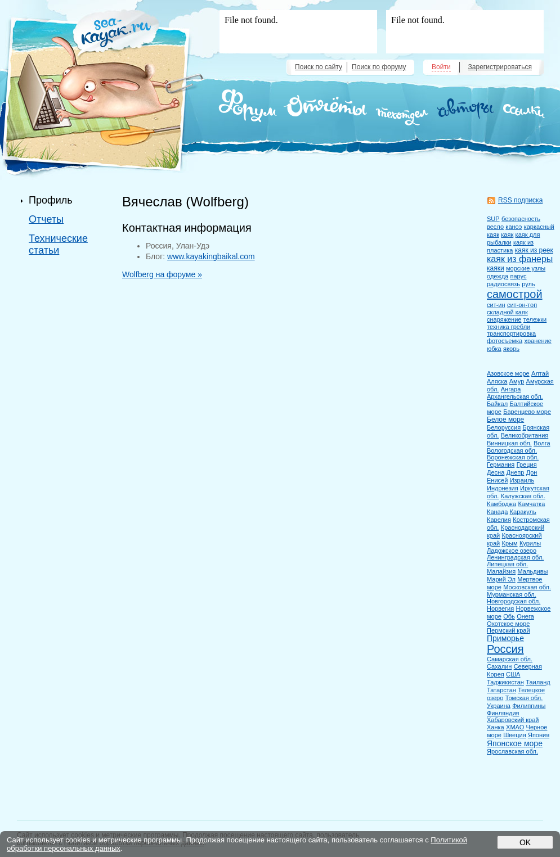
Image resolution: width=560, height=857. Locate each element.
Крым (510, 543)
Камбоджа (501, 503)
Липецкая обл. (507, 564)
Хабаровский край (513, 719)
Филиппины (528, 705)
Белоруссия (504, 427)
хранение (538, 340)
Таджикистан (505, 682)
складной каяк (507, 312)
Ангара (511, 389)
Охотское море (508, 623)
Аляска (497, 381)
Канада (497, 511)
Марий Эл (501, 579)
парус (518, 276)
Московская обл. (527, 587)
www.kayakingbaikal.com (211, 256)
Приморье (505, 638)
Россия (505, 649)
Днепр (516, 472)
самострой (515, 294)
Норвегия (500, 608)
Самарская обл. (509, 659)
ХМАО (515, 727)
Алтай (540, 373)
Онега (525, 616)
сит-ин (496, 304)
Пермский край (508, 630)
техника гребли (508, 326)
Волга (542, 443)
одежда (497, 276)
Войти (441, 67)
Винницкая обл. (509, 443)
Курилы (530, 543)
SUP (493, 218)
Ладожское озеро (511, 550)
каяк (507, 234)
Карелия (499, 519)
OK (525, 842)
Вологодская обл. (512, 450)
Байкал (497, 403)
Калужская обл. (523, 496)
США (513, 674)
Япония (538, 735)
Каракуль (523, 511)
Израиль (522, 480)
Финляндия (503, 713)
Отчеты (46, 219)
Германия (500, 464)
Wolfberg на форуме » (162, 274)
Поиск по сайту (318, 67)
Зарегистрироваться (500, 67)
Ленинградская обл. (515, 557)
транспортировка (511, 333)
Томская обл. (524, 697)
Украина (498, 705)
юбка (494, 348)
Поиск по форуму (379, 67)
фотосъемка (504, 340)
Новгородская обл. (513, 601)
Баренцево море (527, 411)
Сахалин (499, 666)
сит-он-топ (522, 304)
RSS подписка (520, 200)
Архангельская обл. (515, 396)
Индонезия (502, 488)
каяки (495, 268)
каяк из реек (534, 250)
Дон (531, 472)
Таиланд (538, 682)
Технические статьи (58, 244)
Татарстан (501, 690)
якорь (511, 348)
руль (528, 284)
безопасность (520, 218)
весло (495, 226)
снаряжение (504, 319)
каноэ (513, 226)
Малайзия (501, 571)
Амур (517, 381)
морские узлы (525, 268)
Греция (527, 464)
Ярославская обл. (512, 751)
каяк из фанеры (520, 259)
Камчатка (531, 503)
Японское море (515, 743)
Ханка (495, 727)
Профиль (51, 200)
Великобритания (524, 435)
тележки (534, 319)
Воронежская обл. (513, 457)
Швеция (514, 735)
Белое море (505, 419)
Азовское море (508, 373)
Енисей (497, 480)
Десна (495, 472)
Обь (509, 616)
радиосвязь (503, 284)
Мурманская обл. (511, 594)
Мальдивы (533, 571)
